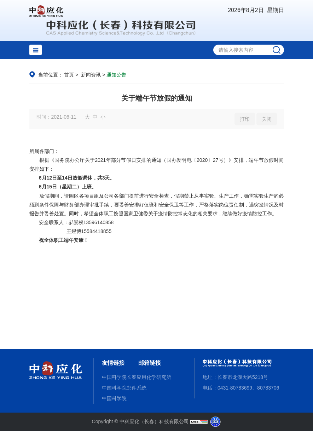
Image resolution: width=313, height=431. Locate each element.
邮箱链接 (149, 363)
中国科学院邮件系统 (124, 388)
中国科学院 (114, 398)
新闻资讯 (91, 75)
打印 (245, 119)
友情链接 (113, 363)
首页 (69, 75)
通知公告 (116, 75)
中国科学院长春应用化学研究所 (136, 377)
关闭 (267, 119)
